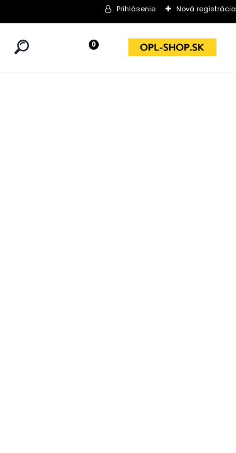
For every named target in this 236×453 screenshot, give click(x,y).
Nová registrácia (206, 9)
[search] (21, 47)
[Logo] (172, 47)
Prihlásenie (135, 9)
